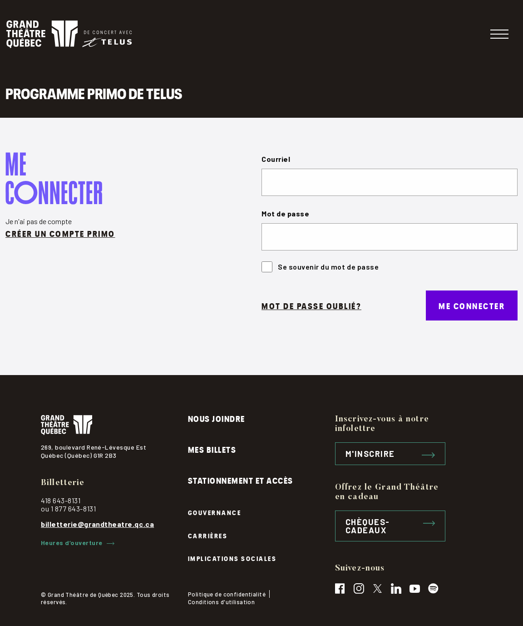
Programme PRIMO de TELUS (93, 92)
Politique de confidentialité (227, 594)
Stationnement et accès (240, 480)
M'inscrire (390, 454)
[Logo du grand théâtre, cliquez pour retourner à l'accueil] (114, 425)
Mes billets (212, 449)
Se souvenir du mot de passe (320, 266)
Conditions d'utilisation (221, 602)
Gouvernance (215, 512)
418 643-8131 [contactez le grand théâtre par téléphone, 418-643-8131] (60, 500)
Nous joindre (216, 418)
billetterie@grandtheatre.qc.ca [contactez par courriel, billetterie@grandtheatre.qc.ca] (97, 524)
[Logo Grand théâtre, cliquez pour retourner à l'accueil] (69, 34)
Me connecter (472, 305)
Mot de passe (285, 213)
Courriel (276, 159)
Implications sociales (232, 558)
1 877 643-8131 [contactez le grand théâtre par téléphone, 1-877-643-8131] (73, 508)
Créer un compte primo (60, 233)
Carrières (208, 535)
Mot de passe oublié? (311, 305)
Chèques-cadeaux (390, 526)
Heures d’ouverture (77, 542)
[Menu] (499, 34)
